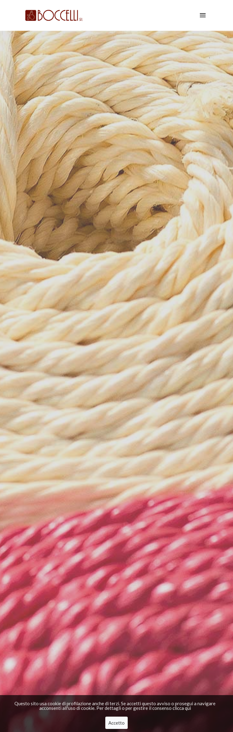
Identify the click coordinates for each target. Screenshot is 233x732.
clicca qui (182, 709)
